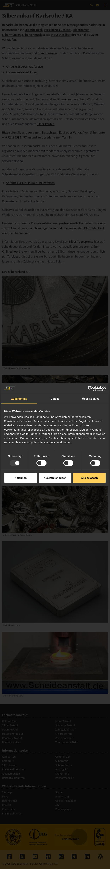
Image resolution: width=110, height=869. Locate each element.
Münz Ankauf (63, 721)
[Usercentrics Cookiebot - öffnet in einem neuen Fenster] (90, 366)
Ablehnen (21, 455)
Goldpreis (8, 761)
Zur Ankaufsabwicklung (21, 72)
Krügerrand (62, 773)
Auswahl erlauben (55, 455)
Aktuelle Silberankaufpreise (24, 67)
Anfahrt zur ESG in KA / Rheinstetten (30, 183)
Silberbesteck (34, 30)
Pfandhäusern (47, 53)
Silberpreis (61, 761)
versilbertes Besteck (57, 30)
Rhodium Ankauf (12, 738)
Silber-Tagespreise (81, 242)
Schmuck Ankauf (65, 725)
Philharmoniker (64, 778)
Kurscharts (8, 809)
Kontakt (6, 805)
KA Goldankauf (94, 228)
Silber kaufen (45, 124)
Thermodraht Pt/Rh (66, 742)
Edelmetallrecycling (13, 769)
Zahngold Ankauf (65, 729)
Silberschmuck (32, 35)
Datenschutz (9, 800)
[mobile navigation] (105, 5)
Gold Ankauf (9, 721)
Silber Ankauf (10, 725)
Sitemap (7, 792)
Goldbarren (9, 756)
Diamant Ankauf (11, 742)
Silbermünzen (11, 35)
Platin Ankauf (10, 729)
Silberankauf (65, 99)
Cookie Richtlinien (66, 800)
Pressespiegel (63, 809)
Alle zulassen (89, 455)
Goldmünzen (63, 756)
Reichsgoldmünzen (13, 778)
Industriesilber (61, 35)
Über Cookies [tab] (90, 376)
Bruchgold (61, 769)
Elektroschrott (63, 733)
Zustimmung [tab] (19, 376)
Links (5, 796)
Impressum (62, 796)
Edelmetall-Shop (12, 813)
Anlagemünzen (11, 773)
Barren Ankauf (64, 738)
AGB (57, 805)
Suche (59, 792)
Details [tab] (55, 376)
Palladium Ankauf (12, 733)
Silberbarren (81, 30)
